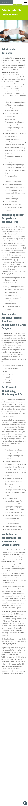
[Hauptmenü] (25, 3)
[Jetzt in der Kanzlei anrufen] (25, 803)
